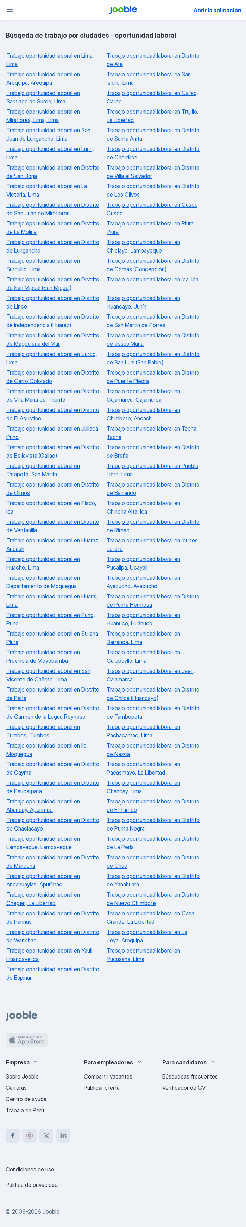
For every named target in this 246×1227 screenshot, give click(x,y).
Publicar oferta (102, 1087)
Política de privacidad (32, 1184)
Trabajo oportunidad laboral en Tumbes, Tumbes (43, 731)
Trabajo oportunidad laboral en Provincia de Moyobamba (43, 656)
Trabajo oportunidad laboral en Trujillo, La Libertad (152, 115)
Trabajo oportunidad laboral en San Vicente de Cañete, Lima (48, 675)
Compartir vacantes (108, 1076)
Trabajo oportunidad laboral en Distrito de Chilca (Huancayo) (153, 693)
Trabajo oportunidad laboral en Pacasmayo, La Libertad (143, 768)
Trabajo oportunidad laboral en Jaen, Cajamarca (151, 675)
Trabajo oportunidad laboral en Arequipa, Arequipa (43, 78)
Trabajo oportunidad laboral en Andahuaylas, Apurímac (43, 880)
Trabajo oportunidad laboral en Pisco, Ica (51, 507)
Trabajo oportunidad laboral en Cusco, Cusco (153, 209)
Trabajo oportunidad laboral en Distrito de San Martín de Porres (153, 321)
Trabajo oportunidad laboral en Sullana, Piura (53, 638)
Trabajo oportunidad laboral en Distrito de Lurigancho (52, 246)
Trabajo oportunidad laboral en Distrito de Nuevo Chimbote (153, 899)
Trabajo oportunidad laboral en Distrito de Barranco (153, 488)
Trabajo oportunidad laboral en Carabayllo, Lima (143, 656)
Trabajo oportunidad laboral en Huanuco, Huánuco (143, 619)
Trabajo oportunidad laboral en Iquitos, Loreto (153, 544)
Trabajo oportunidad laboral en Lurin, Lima (50, 153)
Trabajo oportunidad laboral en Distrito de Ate (153, 60)
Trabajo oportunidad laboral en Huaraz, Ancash (53, 544)
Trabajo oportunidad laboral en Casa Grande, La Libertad (150, 917)
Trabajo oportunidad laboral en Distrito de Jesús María (153, 339)
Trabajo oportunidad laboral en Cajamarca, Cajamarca (143, 395)
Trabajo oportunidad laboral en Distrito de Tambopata (153, 712)
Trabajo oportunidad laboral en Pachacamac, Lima (143, 731)
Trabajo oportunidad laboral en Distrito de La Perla (153, 843)
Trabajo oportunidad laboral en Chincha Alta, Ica (143, 507)
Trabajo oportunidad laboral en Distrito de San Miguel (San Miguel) (52, 283)
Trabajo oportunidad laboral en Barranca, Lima (143, 638)
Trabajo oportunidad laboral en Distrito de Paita (52, 693)
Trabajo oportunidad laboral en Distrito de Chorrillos (153, 153)
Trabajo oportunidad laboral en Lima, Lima (50, 60)
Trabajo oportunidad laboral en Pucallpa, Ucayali (143, 563)
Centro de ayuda (26, 1098)
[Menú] (10, 10)
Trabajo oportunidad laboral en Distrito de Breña (153, 451)
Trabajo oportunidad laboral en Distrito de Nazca (153, 749)
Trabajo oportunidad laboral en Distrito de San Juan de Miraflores (52, 209)
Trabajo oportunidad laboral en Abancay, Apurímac (43, 805)
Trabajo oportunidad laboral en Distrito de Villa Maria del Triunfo (52, 395)
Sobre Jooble (22, 1076)
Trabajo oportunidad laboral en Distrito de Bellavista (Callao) (52, 451)
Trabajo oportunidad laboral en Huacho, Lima (43, 563)
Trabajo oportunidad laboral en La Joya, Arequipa (147, 936)
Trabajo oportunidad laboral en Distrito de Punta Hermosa (153, 600)
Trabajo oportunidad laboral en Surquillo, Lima (43, 265)
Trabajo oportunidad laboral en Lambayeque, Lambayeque (43, 843)
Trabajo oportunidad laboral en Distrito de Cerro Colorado (52, 376)
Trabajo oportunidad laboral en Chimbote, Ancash (143, 414)
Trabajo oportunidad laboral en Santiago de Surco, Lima (43, 97)
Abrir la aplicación (217, 10)
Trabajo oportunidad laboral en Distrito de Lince (52, 302)
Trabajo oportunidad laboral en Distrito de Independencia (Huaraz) (52, 321)
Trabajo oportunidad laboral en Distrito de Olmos (52, 488)
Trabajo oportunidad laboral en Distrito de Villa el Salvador (153, 171)
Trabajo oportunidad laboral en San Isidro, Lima (149, 78)
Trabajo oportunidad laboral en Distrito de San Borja (52, 171)
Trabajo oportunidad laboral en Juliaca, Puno (53, 432)
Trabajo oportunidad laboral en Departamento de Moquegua (43, 582)
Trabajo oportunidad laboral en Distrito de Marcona (52, 861)
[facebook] (13, 1136)
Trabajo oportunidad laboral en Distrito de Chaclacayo (52, 824)
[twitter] (46, 1136)
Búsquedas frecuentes (190, 1076)
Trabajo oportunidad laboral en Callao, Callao (152, 97)
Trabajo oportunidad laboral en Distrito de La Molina (52, 227)
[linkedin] (63, 1136)
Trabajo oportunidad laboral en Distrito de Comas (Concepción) (153, 265)
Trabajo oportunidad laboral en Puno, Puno (50, 619)
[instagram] (30, 1136)
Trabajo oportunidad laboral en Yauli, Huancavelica (50, 954)
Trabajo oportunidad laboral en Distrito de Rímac (153, 526)
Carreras (16, 1087)
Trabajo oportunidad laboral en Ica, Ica (152, 279)
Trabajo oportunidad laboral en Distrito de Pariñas (52, 917)
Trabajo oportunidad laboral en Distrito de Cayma (52, 768)
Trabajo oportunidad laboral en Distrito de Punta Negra (153, 824)
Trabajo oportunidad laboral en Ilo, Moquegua (47, 749)
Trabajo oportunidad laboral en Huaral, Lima (52, 600)
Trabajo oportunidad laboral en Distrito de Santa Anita (153, 134)
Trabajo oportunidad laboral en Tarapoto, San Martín (43, 470)
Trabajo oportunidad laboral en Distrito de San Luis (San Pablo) (153, 358)
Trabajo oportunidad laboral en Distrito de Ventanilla (52, 526)
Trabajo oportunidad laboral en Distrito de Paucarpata (52, 787)
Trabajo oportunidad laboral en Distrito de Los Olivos (153, 190)
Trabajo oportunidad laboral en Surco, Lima (51, 358)
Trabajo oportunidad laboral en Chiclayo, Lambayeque (143, 246)
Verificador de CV (184, 1087)
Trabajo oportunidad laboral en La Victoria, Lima (46, 190)
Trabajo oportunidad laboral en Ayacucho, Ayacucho (143, 582)
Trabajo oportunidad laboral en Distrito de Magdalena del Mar (52, 339)
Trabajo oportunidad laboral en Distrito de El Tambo (153, 805)
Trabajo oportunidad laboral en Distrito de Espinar (52, 973)
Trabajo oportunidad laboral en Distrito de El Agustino (52, 414)
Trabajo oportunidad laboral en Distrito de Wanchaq (52, 936)
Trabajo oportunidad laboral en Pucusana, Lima (143, 954)
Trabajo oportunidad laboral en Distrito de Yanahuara (153, 880)
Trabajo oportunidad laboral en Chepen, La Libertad (43, 899)
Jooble (51, 1211)
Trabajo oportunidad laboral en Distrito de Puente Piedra (153, 376)
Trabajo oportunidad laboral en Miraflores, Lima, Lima (43, 115)
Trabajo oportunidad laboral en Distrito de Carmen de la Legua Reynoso (52, 712)
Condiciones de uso (30, 1169)
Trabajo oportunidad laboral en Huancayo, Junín (143, 302)
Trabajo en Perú (25, 1110)
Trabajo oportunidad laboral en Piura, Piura (151, 227)
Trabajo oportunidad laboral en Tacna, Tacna (152, 432)
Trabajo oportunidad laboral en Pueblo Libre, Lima (152, 470)
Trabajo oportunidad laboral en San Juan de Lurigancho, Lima (48, 134)
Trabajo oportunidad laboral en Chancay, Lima (143, 787)
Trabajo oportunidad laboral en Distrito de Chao (153, 861)
